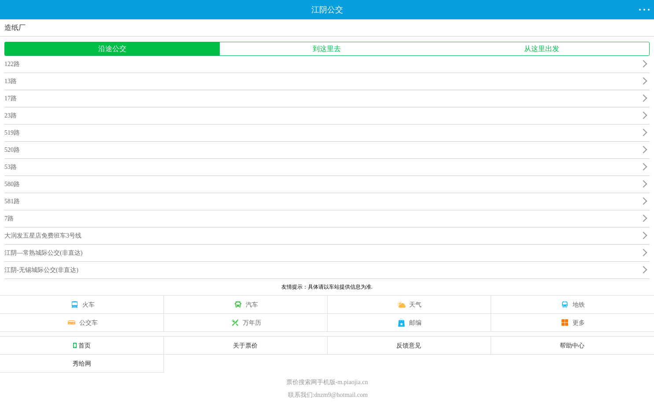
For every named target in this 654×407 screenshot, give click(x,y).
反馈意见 (408, 345)
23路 (10, 115)
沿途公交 (112, 48)
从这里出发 (541, 48)
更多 (572, 322)
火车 (82, 304)
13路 (10, 81)
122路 (12, 64)
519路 (12, 132)
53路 (10, 167)
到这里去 (327, 48)
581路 (12, 201)
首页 (82, 345)
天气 (408, 304)
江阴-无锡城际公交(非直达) (41, 270)
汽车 (245, 304)
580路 (12, 184)
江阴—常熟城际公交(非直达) (43, 252)
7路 (9, 218)
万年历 (245, 322)
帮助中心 (572, 345)
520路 (12, 150)
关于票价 (245, 345)
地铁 (572, 304)
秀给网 (82, 363)
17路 (10, 98)
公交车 (82, 322)
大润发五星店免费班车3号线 (42, 235)
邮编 (408, 322)
